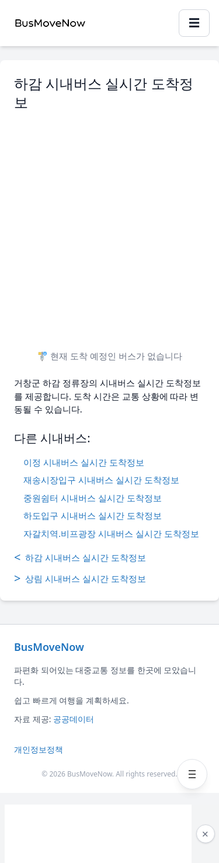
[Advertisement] (109, 225)
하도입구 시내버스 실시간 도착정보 (92, 515)
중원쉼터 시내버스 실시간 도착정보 (92, 498)
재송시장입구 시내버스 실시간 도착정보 (101, 480)
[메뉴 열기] (192, 774)
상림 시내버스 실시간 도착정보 (80, 578)
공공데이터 (73, 719)
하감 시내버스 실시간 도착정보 (80, 557)
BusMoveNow (49, 647)
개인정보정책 (38, 749)
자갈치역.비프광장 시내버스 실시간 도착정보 (111, 533)
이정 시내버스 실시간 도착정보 (83, 462)
